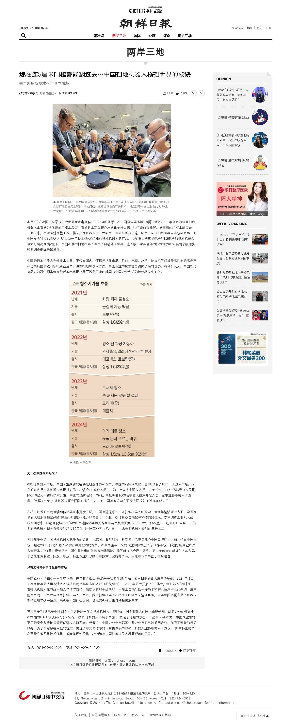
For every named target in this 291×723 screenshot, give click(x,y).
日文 (268, 28)
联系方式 (120, 715)
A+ (194, 93)
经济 (151, 35)
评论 (166, 35)
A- (202, 93)
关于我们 (81, 715)
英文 (259, 28)
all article (237, 28)
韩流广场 (184, 35)
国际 (137, 35)
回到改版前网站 (160, 715)
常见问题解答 (100, 715)
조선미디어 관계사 (252, 716)
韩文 (249, 28)
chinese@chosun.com (187, 702)
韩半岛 (99, 35)
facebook (167, 651)
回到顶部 (187, 651)
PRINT (182, 93)
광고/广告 (138, 715)
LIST (168, 93)
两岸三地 (119, 35)
